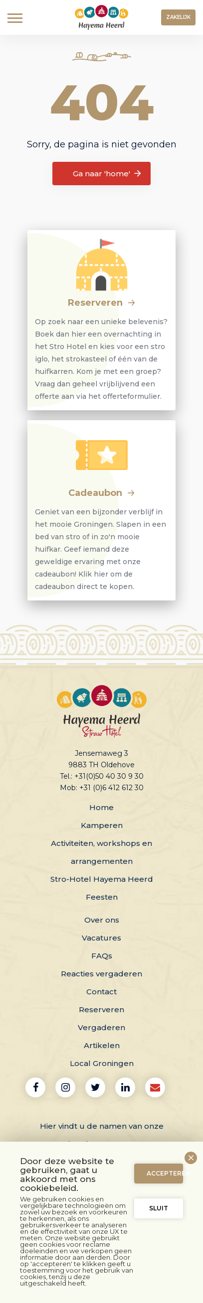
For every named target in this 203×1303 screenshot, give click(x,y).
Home (101, 807)
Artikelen (102, 1045)
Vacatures (101, 938)
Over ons (101, 920)
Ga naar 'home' (108, 173)
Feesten (102, 897)
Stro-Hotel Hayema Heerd (101, 879)
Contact (101, 991)
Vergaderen (101, 1027)
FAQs (101, 955)
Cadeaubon (101, 492)
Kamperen (102, 825)
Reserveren (102, 302)
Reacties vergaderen (101, 973)
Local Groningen (102, 1063)
